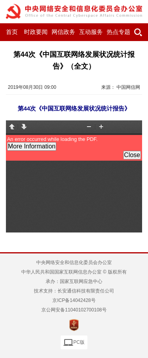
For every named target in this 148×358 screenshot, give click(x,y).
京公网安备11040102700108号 (74, 310)
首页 (12, 32)
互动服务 (91, 32)
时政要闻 (36, 32)
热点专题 (118, 32)
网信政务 (63, 32)
